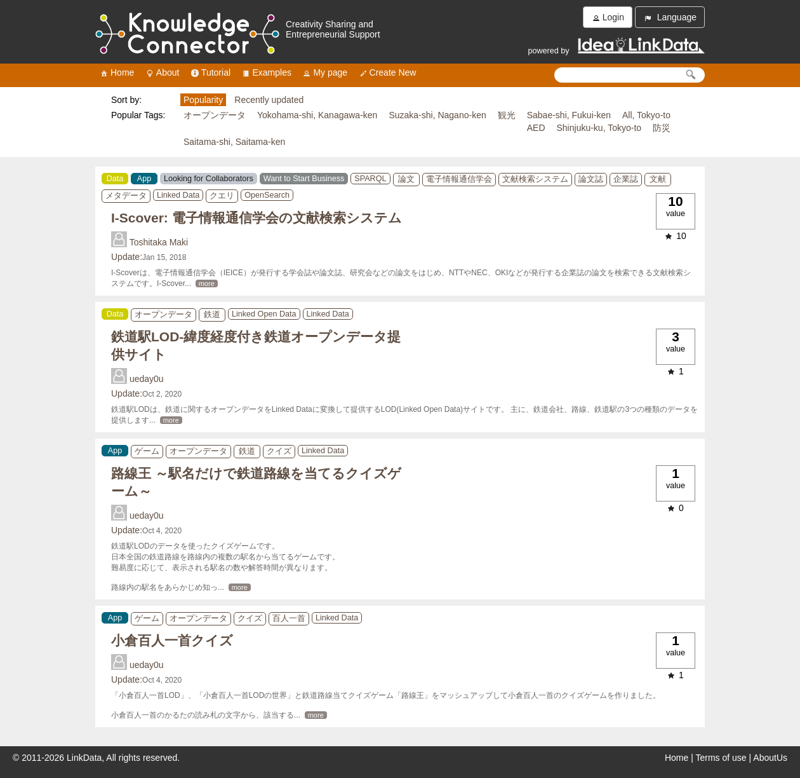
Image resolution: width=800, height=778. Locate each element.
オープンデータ (214, 115)
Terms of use (721, 758)
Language (670, 17)
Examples (266, 72)
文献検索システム (535, 179)
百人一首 (288, 618)
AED (536, 128)
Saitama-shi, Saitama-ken (234, 142)
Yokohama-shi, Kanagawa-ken (317, 115)
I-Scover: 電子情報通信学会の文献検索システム (256, 217)
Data (115, 178)
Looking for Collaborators (208, 178)
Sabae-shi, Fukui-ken (569, 115)
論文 (406, 179)
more (207, 283)
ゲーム (147, 451)
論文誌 (590, 179)
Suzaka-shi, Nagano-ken (437, 115)
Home (116, 72)
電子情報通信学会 (459, 179)
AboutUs (770, 758)
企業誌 (625, 179)
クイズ (279, 451)
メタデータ (126, 195)
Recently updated (268, 100)
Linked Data (178, 195)
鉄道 (212, 314)
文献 (658, 179)
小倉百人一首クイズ (172, 640)
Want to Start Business (304, 178)
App (144, 178)
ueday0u (147, 379)
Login (607, 17)
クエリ (222, 195)
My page (324, 72)
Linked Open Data (264, 314)
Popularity (203, 100)
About (162, 72)
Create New (387, 72)
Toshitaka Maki (159, 242)
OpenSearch (267, 195)
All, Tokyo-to (646, 115)
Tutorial (210, 72)
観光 (507, 115)
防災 (661, 128)
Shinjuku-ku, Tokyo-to (599, 128)
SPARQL (370, 178)
